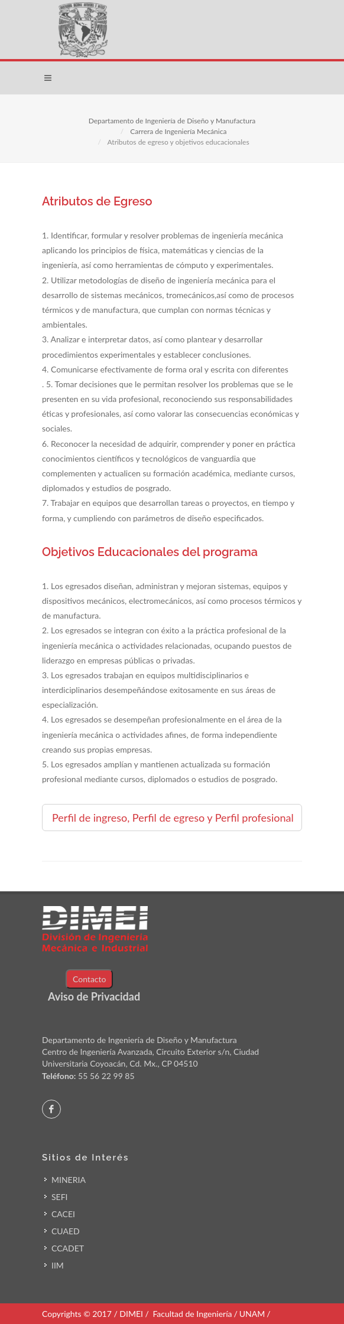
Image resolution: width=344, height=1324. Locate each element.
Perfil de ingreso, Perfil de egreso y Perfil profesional (173, 817)
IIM (57, 1265)
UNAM (252, 1314)
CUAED (65, 1231)
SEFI (59, 1197)
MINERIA (68, 1180)
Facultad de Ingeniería (192, 1314)
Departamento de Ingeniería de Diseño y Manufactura (172, 120)
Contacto (89, 979)
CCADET (67, 1248)
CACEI (63, 1214)
